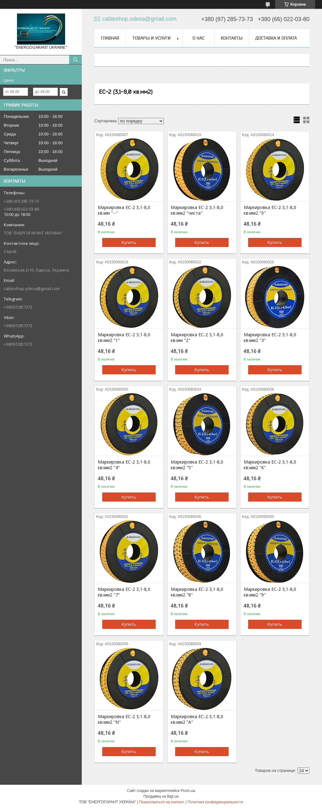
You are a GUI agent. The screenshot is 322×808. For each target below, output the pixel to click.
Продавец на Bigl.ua (161, 796)
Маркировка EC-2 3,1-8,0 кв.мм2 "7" (124, 592)
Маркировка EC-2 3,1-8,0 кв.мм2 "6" (270, 464)
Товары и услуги (151, 38)
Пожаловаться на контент (161, 802)
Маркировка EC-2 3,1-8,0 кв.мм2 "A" (197, 719)
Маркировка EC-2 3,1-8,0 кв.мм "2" (197, 337)
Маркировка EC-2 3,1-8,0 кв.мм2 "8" (197, 592)
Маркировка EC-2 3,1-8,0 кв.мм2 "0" (270, 210)
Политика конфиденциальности (215, 802)
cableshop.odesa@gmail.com (32, 288)
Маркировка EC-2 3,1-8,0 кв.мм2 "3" (270, 337)
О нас (198, 38)
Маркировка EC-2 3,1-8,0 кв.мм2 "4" (124, 464)
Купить (129, 242)
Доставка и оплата (276, 38)
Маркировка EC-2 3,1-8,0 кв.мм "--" (124, 210)
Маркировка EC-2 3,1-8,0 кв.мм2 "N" (124, 719)
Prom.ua (188, 791)
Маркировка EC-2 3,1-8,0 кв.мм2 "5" (197, 464)
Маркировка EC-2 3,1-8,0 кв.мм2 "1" (124, 337)
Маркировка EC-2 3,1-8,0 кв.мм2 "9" (270, 592)
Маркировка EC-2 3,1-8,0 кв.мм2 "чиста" (197, 210)
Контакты (231, 38)
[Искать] (75, 59)
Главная (110, 38)
